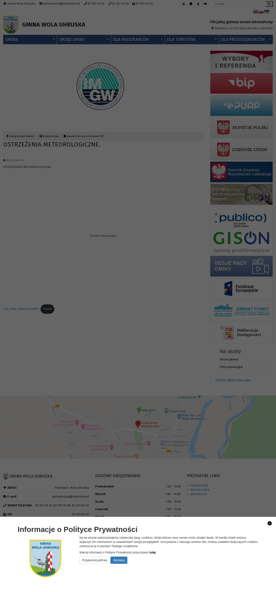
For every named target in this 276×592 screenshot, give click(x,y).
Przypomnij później (94, 560)
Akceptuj (119, 560)
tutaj (152, 552)
